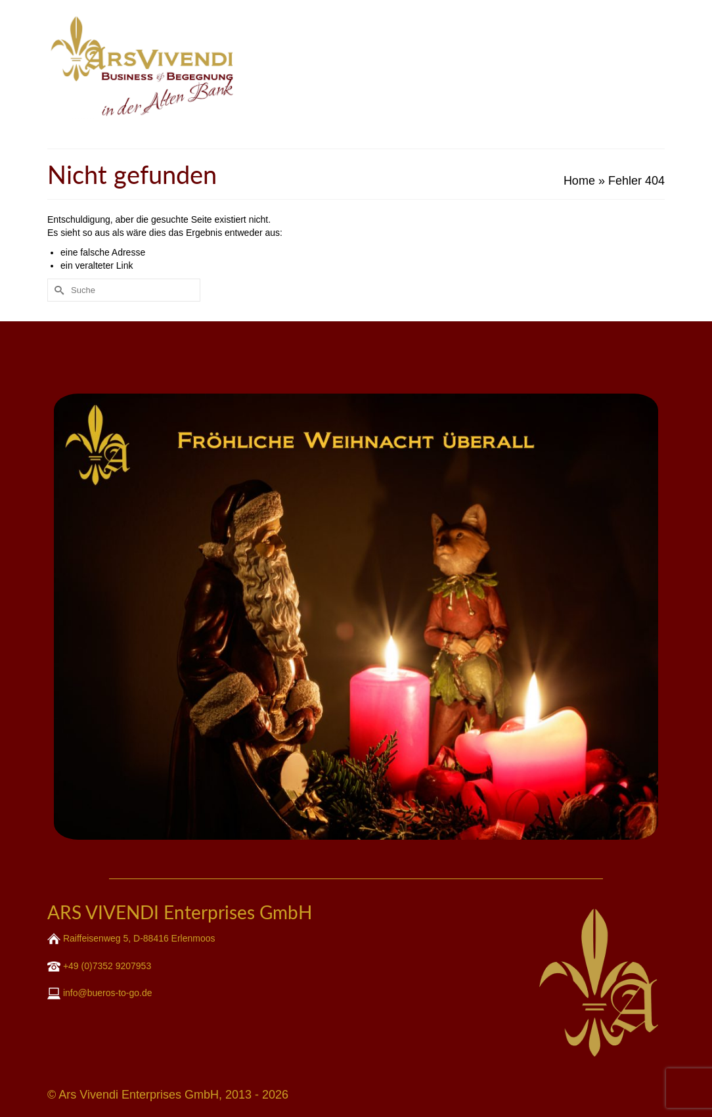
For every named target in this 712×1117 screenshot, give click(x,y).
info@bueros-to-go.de (106, 993)
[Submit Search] (57, 290)
